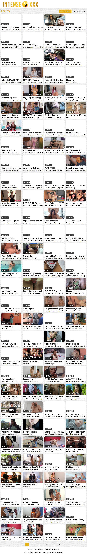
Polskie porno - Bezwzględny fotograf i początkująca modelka (11, 326)
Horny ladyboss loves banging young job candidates (32, 326)
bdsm (75, 82)
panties (4, 364)
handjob (54, 82)
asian (15, 364)
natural (41, 47)
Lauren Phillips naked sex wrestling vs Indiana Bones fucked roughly (54, 449)
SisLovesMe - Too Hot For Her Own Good (75, 326)
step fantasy (27, 47)
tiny (19, 100)
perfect (25, 170)
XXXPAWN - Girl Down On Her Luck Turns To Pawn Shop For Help (54, 397)
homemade (11, 451)
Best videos (65, 11)
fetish (75, 311)
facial (56, 311)
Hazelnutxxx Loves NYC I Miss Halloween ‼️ (76, 185)
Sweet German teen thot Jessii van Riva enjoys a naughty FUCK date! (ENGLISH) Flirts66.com (11, 203)
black (14, 64)
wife (58, 469)
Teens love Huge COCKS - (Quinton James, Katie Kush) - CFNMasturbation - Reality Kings (75, 485)
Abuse (56, 549)
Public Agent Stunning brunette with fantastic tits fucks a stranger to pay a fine (11, 432)
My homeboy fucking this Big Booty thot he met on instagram (32, 273)
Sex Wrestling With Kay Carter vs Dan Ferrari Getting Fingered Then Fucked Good (11, 537)
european (5, 276)
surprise (50, 47)
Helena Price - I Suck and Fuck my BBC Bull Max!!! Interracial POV (54, 326)
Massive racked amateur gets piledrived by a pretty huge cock (54, 221)
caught (10, 346)
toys (74, 64)
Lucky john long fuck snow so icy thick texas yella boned (11, 221)
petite (81, 258)
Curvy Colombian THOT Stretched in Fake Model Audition (54, 203)
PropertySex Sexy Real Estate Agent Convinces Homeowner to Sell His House (55, 98)
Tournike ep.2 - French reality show (11, 273)
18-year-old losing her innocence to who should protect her (32, 520)
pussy (15, 100)
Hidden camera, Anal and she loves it (10, 27)
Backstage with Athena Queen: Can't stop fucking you (54, 432)
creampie (74, 381)
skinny (68, 522)
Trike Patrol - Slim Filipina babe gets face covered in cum (75, 221)
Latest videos (79, 11)
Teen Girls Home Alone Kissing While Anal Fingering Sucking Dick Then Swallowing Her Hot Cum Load (32, 238)
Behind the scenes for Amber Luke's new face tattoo (76, 449)
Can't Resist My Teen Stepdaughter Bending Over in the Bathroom (32, 45)
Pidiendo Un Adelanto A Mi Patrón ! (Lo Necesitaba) (11, 449)
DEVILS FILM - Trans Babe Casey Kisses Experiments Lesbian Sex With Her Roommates (32, 203)
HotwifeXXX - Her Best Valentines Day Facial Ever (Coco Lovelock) (54, 80)
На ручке (70, 80)
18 (71, 82)
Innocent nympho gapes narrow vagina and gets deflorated (32, 379)
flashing (47, 29)
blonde (61, 311)
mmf (9, 188)
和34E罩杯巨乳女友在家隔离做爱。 (33, 185)
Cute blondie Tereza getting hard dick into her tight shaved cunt (75, 537)
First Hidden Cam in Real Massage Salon (53, 256)
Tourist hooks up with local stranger (54, 133)
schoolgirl (69, 399)
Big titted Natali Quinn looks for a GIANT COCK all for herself (75, 361)
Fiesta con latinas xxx (32, 133)
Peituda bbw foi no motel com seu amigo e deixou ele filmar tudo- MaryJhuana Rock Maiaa (11, 502)
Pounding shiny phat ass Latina (74, 168)
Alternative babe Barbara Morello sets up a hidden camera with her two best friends (10, 185)
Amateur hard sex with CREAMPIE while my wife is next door (11, 115)
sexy (35, 258)
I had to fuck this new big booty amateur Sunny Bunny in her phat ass (33, 62)
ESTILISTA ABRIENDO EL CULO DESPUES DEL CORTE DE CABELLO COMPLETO (76, 238)
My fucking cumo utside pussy (52, 467)
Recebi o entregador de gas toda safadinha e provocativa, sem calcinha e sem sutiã (11, 467)
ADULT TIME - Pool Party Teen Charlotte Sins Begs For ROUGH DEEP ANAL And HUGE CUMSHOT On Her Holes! (54, 414)
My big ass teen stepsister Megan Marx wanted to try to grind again (76, 467)
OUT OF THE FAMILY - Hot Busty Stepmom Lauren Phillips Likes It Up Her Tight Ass (54, 291)
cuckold (33, 223)
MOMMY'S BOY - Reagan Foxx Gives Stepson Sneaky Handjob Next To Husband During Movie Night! (75, 133)
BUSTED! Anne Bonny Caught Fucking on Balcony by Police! (75, 520)
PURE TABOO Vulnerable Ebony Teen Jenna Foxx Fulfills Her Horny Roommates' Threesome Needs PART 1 (54, 168)
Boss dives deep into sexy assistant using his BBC (53, 238)
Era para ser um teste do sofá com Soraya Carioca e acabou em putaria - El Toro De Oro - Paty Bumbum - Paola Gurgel (33, 397)
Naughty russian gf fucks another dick (74, 291)
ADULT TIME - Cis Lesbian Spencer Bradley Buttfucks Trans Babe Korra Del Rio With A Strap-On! (75, 62)
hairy (49, 170)
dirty (46, 223)
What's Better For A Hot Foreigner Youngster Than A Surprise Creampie (11, 45)
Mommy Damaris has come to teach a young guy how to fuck (11, 414)
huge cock (8, 64)
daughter (40, 152)
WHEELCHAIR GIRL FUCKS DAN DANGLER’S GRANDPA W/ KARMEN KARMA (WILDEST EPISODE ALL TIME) (33, 361)
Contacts (49, 549)
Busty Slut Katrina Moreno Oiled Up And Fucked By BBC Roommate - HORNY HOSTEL (10, 256)
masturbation (57, 29)
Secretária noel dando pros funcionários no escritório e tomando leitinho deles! (75, 98)
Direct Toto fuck (8, 150)
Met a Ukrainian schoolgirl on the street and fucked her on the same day (76, 397)
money (74, 29)
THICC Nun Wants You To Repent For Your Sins (54, 379)
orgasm (39, 293)
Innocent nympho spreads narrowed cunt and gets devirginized (76, 309)
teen (13, 29)
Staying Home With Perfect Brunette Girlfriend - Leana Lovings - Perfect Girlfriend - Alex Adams (54, 115)
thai (3, 100)
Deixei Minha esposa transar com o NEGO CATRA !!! (53, 520)
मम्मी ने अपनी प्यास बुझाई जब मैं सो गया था (33, 27)
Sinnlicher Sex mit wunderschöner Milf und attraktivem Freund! (33, 485)
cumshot (18, 82)
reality (83, 47)
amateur (17, 29)
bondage (5, 170)
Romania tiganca (30, 432)
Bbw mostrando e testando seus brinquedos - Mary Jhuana (9, 291)
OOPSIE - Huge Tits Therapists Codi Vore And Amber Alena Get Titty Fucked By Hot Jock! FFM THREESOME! (53, 45)
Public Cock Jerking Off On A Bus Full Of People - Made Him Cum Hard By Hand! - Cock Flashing (55, 27)
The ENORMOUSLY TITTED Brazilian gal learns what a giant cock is (53, 502)
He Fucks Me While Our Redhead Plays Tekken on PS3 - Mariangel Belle (54, 185)
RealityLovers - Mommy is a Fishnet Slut (76, 115)
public (59, 64)
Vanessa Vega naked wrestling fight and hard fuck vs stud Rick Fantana (54, 361)
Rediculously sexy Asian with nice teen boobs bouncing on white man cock (10, 98)
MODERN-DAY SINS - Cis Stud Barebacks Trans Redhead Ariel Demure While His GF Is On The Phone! (11, 344)
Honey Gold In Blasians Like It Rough (32, 537)
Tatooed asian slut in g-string (11, 361)
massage (48, 258)
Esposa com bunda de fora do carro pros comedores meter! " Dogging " (32, 221)
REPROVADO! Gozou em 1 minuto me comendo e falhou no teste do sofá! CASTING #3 (55, 150)
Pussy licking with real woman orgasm (32, 291)
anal (3, 29)
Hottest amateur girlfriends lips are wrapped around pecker (54, 344)
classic (68, 29)
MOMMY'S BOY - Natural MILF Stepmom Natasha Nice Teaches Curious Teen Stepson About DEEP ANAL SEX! (11, 238)
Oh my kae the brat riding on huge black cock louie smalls (10, 62)
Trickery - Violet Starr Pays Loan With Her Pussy (32, 344)
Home (30, 549)
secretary (48, 240)
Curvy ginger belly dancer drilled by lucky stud (32, 502)
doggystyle (13, 522)
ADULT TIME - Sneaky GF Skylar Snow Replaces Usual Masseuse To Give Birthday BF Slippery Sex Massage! (10, 309)
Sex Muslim (28, 256)
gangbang (73, 100)
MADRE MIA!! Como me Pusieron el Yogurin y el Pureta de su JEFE (11, 485)
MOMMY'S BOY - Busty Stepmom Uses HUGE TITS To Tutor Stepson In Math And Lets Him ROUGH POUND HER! (32, 115)
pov (37, 47)
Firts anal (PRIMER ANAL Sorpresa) (52, 537)
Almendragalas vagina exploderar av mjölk (75, 203)
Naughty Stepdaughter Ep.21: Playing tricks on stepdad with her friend (54, 309)
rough (84, 381)
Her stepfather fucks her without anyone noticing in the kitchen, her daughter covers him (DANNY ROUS (32, 150)
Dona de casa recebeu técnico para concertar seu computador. (11, 520)
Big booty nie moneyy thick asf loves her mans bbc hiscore (32, 98)
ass (46, 47)
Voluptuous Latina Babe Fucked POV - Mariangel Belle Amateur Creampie (76, 502)
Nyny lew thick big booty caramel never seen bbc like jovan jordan (74, 150)
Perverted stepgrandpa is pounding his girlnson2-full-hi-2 (75, 256)
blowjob (58, 100)
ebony (73, 188)
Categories (38, 549)
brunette (58, 346)
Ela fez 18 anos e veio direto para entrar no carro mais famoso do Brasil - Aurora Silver (54, 62)
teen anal (8, 29)
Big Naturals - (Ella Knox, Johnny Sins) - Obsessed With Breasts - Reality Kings (33, 414)
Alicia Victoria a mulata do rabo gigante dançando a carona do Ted (54, 273)
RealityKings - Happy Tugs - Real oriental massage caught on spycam (74, 414)
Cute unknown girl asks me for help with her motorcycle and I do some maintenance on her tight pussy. (33, 449)
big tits (13, 47)
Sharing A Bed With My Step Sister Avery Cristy (54, 485)
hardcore (69, 47)
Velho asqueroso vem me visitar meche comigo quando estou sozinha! (75, 45)
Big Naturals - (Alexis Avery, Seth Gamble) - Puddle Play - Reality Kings (75, 273)
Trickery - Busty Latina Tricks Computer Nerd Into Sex (11, 133)
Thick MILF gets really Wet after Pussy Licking (76, 432)
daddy (25, 152)
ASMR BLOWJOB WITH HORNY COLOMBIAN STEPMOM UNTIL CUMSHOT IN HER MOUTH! (11, 80)
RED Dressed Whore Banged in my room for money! (76, 27)
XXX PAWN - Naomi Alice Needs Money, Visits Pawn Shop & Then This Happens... (10, 397)
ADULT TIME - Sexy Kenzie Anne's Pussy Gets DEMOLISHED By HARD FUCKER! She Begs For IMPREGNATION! (75, 379)
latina (35, 64)
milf (55, 47)
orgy (40, 135)
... (54, 544)
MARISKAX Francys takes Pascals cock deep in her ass (31, 80)
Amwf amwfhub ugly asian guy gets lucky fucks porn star (31, 168)
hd (51, 29)
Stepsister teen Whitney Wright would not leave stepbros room (33, 467)
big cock (74, 328)
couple (10, 100)
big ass (59, 47)
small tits (9, 152)
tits (77, 451)
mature (39, 29)
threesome (76, 47)
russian (75, 293)
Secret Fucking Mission (11, 168)
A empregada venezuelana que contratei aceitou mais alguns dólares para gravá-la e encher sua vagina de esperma (32, 309)
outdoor (72, 346)
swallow (13, 381)
